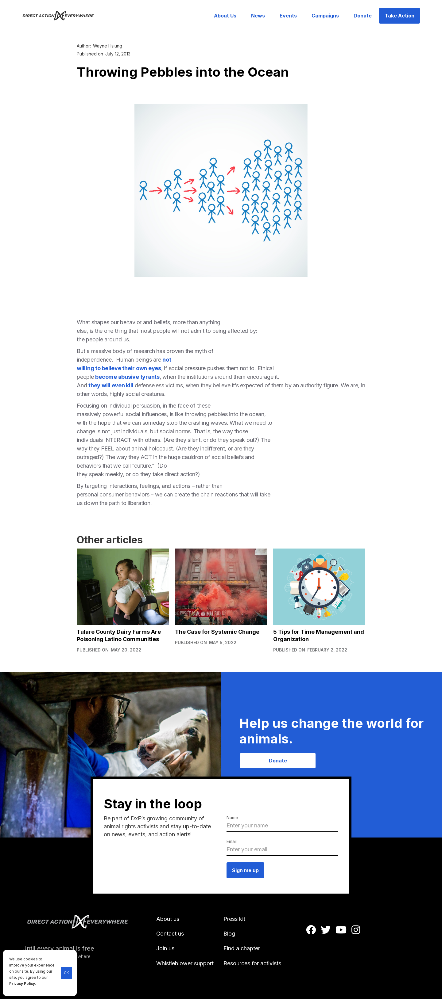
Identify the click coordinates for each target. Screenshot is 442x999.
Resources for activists (252, 963)
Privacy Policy (22, 984)
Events (288, 16)
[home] (62, 15)
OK (66, 973)
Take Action (399, 16)
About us (167, 919)
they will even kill (110, 385)
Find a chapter (241, 948)
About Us (225, 16)
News (258, 16)
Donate (363, 16)
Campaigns (325, 16)
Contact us (170, 933)
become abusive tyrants (127, 377)
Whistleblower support (185, 963)
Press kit (234, 919)
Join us (165, 948)
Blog (229, 933)
